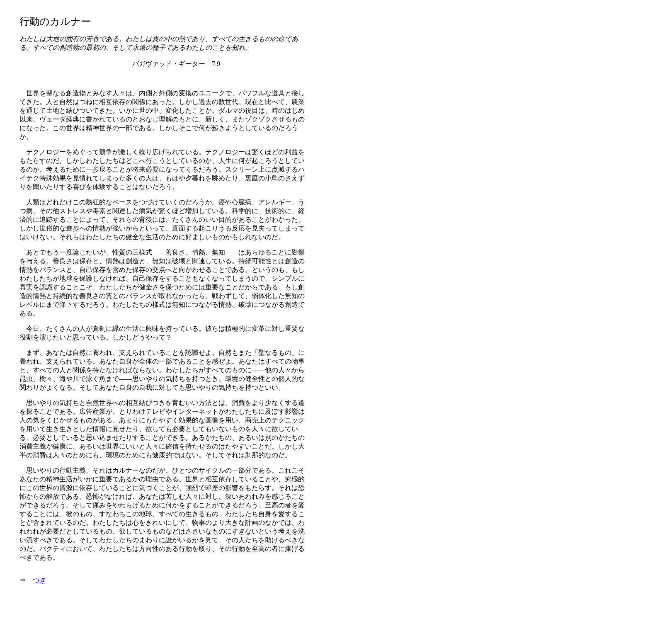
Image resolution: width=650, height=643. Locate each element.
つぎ (39, 580)
